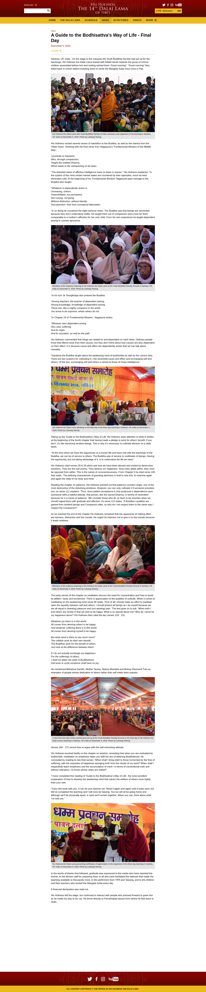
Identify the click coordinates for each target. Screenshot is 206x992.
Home (52, 20)
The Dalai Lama (70, 20)
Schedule (91, 20)
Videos (137, 20)
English (30, 5)
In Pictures (120, 20)
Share (54, 51)
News (105, 20)
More (151, 20)
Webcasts (164, 10)
